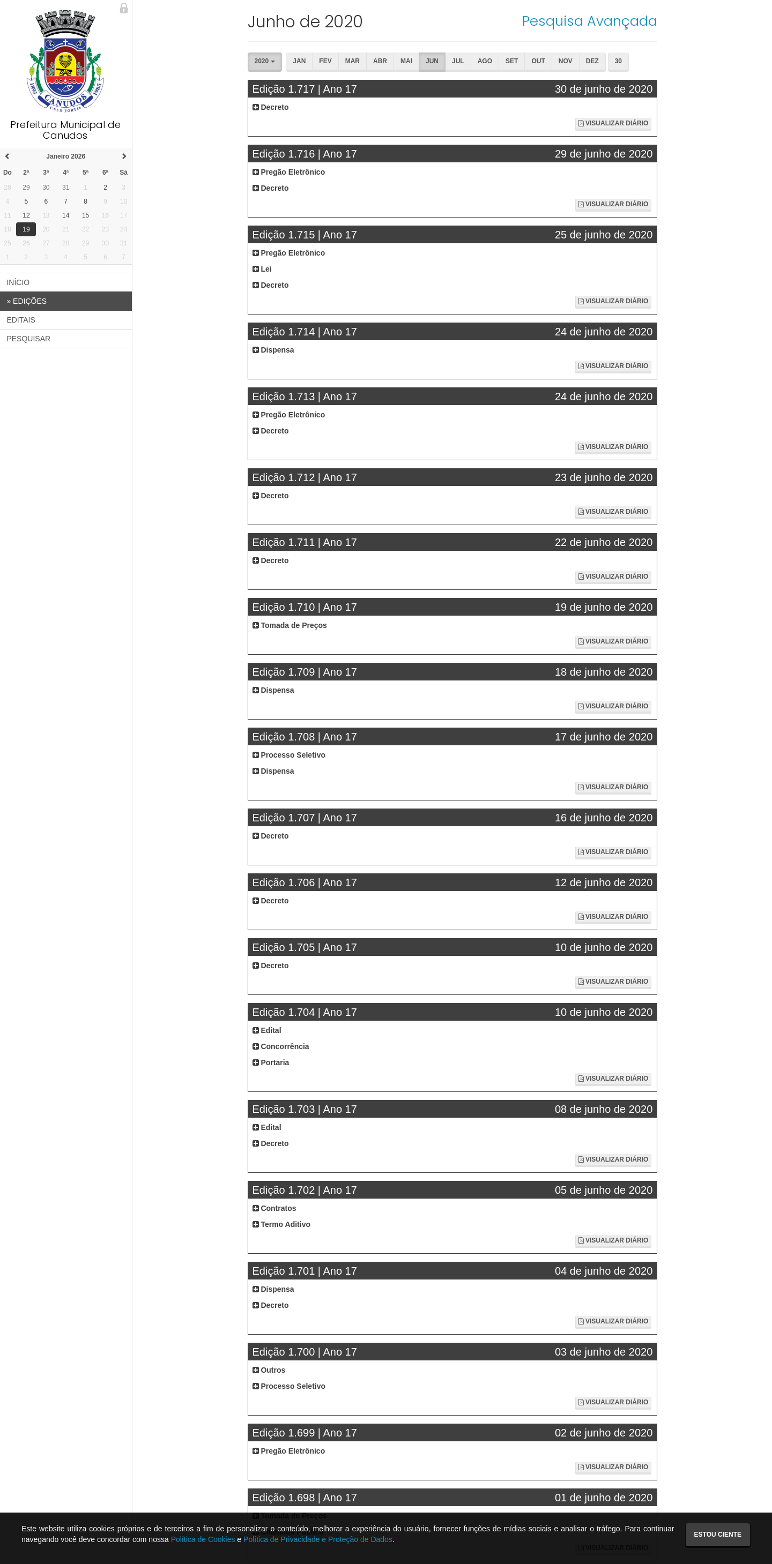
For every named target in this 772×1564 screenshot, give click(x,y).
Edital (267, 1030)
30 (618, 61)
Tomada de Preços (290, 625)
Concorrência (281, 1046)
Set (513, 61)
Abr (381, 61)
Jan (300, 61)
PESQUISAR (30, 338)
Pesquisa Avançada (590, 20)
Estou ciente (717, 1534)
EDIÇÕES (28, 301)
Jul (459, 61)
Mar (353, 61)
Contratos (275, 1208)
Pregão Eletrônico (289, 172)
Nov (567, 61)
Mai (407, 61)
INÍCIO (19, 282)
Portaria (271, 1062)
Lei (262, 269)
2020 (265, 61)
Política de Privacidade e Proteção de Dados (317, 1539)
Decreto (271, 107)
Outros (269, 1370)
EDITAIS (22, 320)
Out (539, 61)
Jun (433, 61)
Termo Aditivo (282, 1224)
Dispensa (274, 350)
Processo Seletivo (289, 755)
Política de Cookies (203, 1539)
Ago (486, 61)
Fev (326, 61)
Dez (593, 61)
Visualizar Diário (613, 123)
